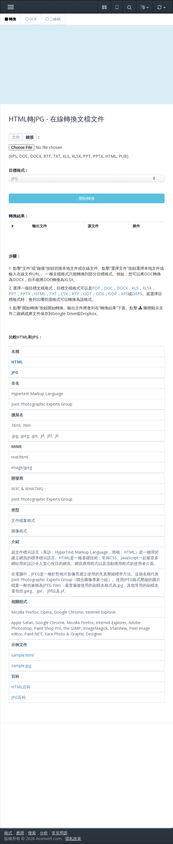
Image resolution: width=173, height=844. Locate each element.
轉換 (10, 19)
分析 (44, 833)
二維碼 (53, 19)
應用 (20, 833)
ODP (112, 293)
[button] (104, 7)
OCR (30, 19)
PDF (96, 288)
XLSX (147, 288)
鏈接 (30, 137)
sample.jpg (21, 665)
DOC (108, 288)
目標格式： (19, 170)
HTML (40, 293)
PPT (12, 293)
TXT (53, 293)
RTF (75, 293)
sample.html (22, 655)
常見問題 (60, 833)
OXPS (137, 293)
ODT (87, 293)
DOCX (122, 288)
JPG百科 (18, 697)
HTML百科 (21, 686)
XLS (135, 288)
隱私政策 (73, 838)
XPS (124, 293)
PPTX (25, 293)
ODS (100, 293)
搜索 (32, 833)
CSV (64, 293)
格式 (8, 833)
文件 (16, 137)
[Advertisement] (86, 64)
